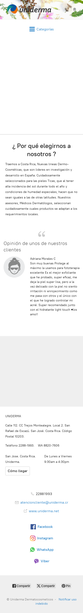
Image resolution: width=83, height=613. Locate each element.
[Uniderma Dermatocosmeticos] (27, 9)
